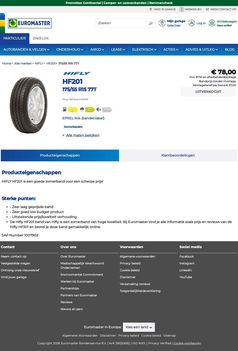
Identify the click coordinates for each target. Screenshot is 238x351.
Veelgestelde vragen (15, 263)
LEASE (116, 50)
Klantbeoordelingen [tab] (178, 155)
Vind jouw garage (13, 277)
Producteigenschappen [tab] (60, 155)
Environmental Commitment (81, 275)
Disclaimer (128, 277)
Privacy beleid (130, 263)
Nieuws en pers (71, 309)
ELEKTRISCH (142, 50)
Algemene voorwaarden (137, 256)
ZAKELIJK (41, 38)
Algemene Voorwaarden (80, 335)
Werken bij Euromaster (77, 281)
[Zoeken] (120, 23)
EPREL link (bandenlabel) (83, 118)
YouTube (185, 277)
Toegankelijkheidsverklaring (140, 291)
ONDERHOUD (68, 50)
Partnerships (69, 288)
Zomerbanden (73, 126)
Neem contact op (220, 9)
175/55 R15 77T (79, 89)
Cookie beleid (129, 270)
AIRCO (95, 50)
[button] (70, 109)
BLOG (229, 50)
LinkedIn (185, 270)
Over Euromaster (73, 256)
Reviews (66, 302)
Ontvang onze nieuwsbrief (20, 270)
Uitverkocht (208, 92)
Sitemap (169, 335)
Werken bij (190, 9)
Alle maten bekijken (82, 135)
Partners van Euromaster (78, 295)
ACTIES (169, 50)
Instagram (186, 263)
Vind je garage (162, 9)
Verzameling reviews (135, 284)
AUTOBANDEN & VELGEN (24, 50)
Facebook (186, 256)
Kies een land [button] (137, 327)
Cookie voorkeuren (187, 343)
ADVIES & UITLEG (199, 50)
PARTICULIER (14, 38)
